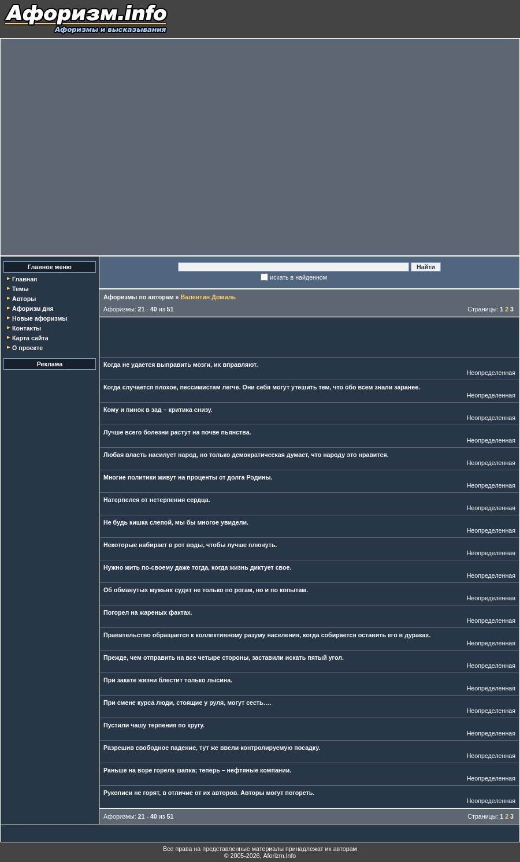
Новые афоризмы (39, 318)
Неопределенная (491, 372)
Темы (20, 288)
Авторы (24, 298)
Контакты (26, 328)
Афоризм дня (33, 308)
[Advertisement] (108, 147)
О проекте (27, 347)
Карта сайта (30, 338)
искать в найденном (298, 277)
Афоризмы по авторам (138, 296)
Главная (24, 279)
